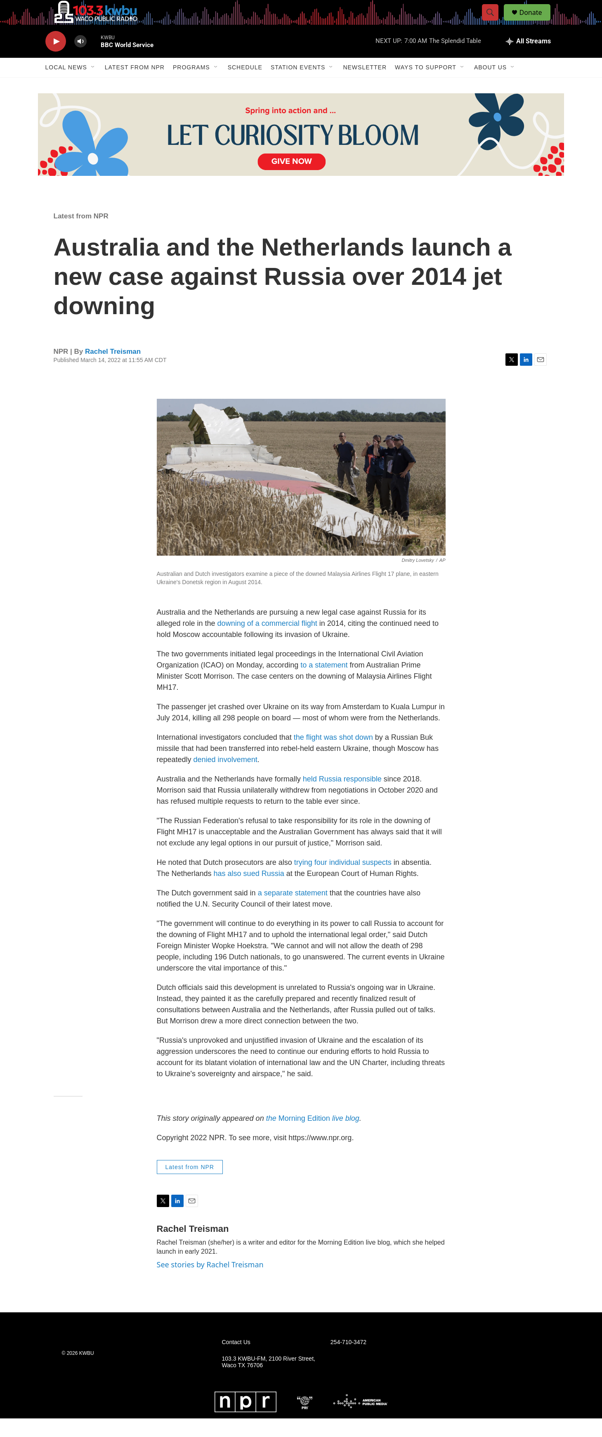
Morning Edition (312, 1137)
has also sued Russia (249, 892)
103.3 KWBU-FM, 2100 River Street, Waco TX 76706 (268, 1380)
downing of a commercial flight (267, 642)
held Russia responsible (342, 797)
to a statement (323, 683)
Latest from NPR (135, 86)
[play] (55, 60)
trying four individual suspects (343, 881)
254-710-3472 (348, 1361)
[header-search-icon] (494, 22)
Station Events (298, 86)
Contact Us (236, 1361)
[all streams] (528, 59)
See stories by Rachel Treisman (210, 1283)
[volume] (80, 60)
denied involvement (225, 778)
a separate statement (293, 911)
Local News (66, 86)
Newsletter (365, 86)
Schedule (245, 86)
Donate (536, 21)
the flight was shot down (333, 756)
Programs (191, 86)
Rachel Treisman (113, 370)
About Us (490, 86)
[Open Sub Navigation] (93, 86)
